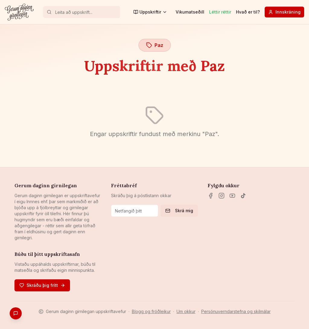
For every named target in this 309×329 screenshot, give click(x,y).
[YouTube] (232, 196)
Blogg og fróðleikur (151, 311)
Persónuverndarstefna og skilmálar (236, 311)
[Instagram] (221, 196)
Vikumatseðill (190, 11)
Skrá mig (179, 210)
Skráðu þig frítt (42, 285)
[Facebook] (211, 196)
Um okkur (186, 311)
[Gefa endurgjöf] (16, 313)
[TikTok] (243, 196)
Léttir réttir (220, 11)
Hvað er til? (248, 11)
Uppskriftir (150, 11)
